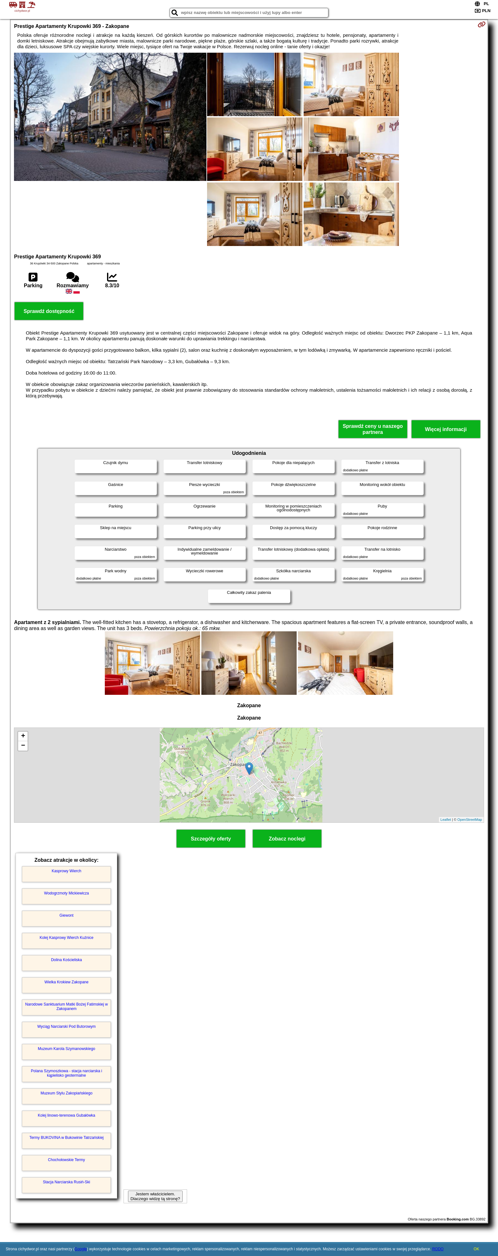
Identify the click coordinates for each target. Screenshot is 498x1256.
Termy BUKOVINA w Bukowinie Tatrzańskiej (66, 1137)
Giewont (66, 915)
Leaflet (446, 819)
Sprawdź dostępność (49, 311)
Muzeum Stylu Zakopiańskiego (66, 1093)
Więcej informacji (446, 429)
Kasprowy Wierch (66, 871)
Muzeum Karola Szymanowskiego (66, 1049)
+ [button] (23, 736)
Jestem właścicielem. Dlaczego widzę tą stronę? (155, 1196)
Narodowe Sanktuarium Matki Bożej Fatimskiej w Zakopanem (66, 1006)
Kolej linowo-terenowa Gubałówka (66, 1115)
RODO (438, 1249)
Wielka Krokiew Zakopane (66, 982)
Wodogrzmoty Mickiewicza (66, 893)
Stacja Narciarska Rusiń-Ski (66, 1182)
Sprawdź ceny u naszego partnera (373, 429)
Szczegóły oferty (211, 838)
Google (81, 1249)
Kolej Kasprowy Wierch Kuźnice (66, 937)
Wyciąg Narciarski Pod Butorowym (66, 1026)
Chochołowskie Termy (66, 1160)
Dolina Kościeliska (66, 960)
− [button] (23, 746)
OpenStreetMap (469, 819)
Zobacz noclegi (287, 838)
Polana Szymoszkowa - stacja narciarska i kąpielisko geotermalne (66, 1073)
